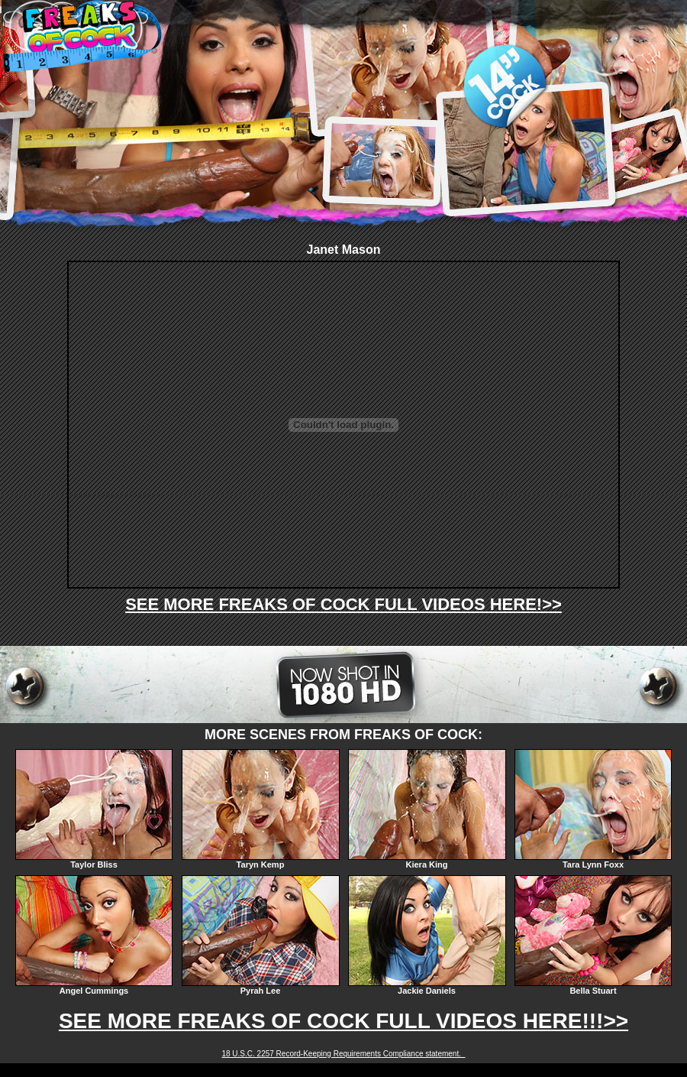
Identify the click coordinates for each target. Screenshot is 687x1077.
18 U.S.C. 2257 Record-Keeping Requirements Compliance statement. (343, 1053)
